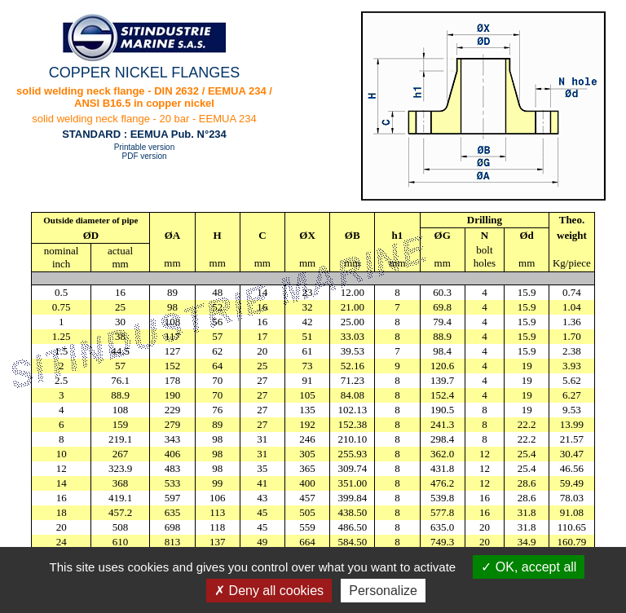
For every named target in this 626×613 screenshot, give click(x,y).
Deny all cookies (269, 591)
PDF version (143, 156)
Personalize (383, 591)
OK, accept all (528, 567)
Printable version (144, 147)
